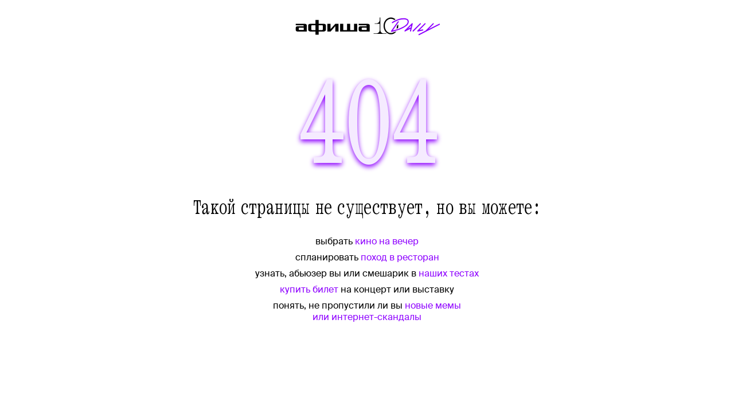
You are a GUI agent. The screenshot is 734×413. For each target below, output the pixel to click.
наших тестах (449, 273)
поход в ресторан (400, 257)
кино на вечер (387, 241)
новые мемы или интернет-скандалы (387, 311)
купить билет (309, 289)
